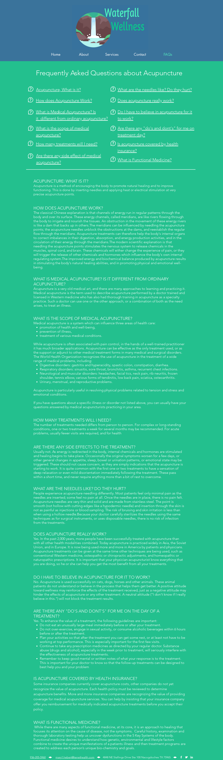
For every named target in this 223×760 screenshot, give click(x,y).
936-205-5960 (38, 757)
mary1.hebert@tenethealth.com (75, 757)
